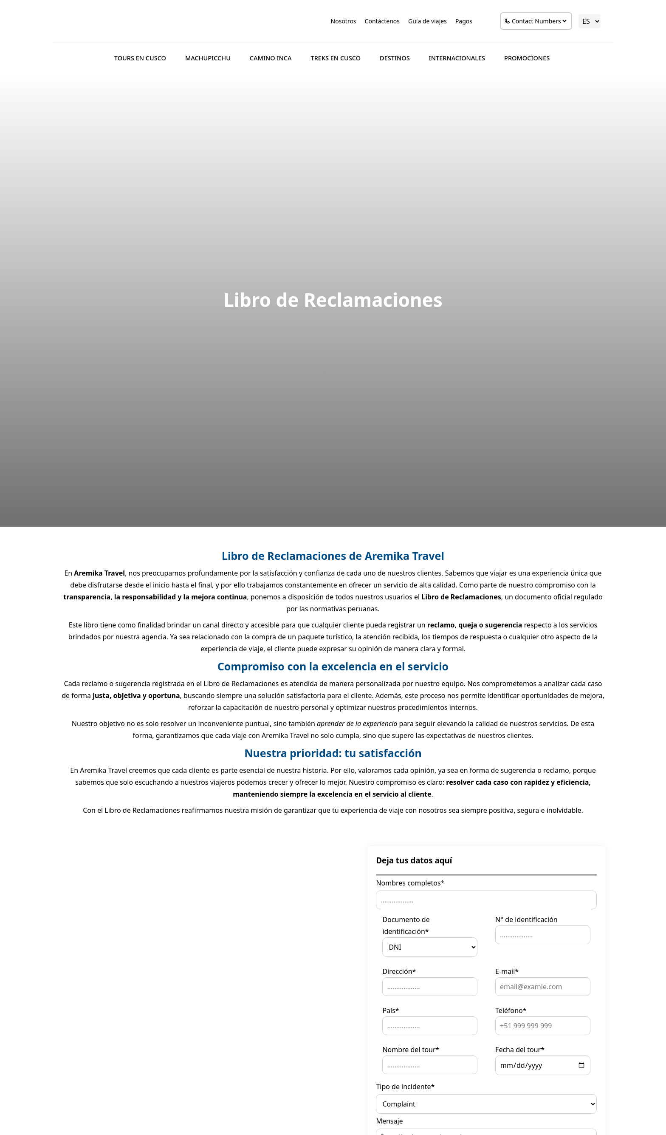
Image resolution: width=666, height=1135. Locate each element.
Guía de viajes (426, 21)
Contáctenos (381, 21)
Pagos (462, 21)
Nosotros (342, 21)
